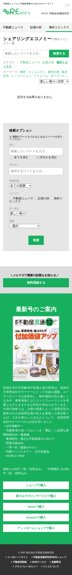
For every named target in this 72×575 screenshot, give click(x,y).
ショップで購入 (36, 485)
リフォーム (41, 75)
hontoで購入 (36, 506)
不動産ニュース (13, 27)
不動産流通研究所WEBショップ (49, 557)
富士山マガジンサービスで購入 (36, 496)
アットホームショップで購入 (36, 528)
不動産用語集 (18, 562)
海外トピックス (59, 27)
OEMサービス (38, 562)
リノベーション (21, 75)
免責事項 (55, 562)
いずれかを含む (45, 157)
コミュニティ (37, 71)
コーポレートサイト (17, 557)
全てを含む (19, 157)
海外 (23, 71)
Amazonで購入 (36, 517)
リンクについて (50, 566)
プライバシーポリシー (25, 566)
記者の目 (36, 27)
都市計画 (53, 71)
